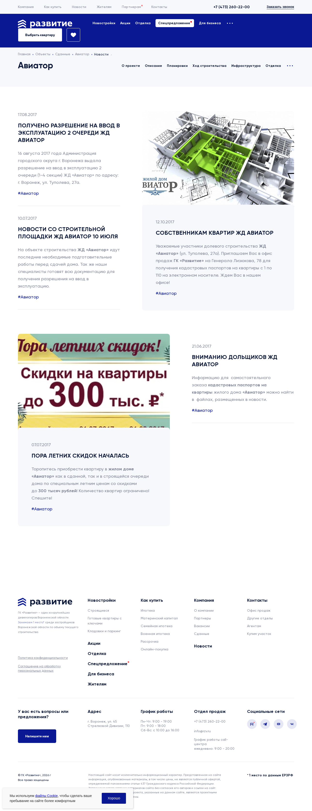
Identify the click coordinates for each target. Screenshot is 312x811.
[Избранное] (71, 35)
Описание (153, 66)
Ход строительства (209, 66)
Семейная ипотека (156, 626)
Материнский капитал (159, 618)
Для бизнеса (210, 23)
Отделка (143, 23)
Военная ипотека (155, 634)
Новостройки (104, 23)
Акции (125, 23)
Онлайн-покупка (154, 649)
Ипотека (148, 610)
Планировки (177, 66)
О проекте (131, 66)
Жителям (104, 7)
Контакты (159, 7)
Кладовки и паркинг (104, 631)
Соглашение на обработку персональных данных (39, 668)
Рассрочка (149, 641)
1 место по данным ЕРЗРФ (271, 775)
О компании (204, 610)
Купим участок (259, 634)
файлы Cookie (46, 796)
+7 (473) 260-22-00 (231, 7)
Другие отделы (260, 618)
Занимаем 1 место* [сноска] (31, 622)
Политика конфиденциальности (43, 658)
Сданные (201, 634)
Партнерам (131, 7)
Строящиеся (98, 610)
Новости (79, 7)
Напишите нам (37, 736)
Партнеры (202, 618)
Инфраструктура (246, 66)
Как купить (53, 7)
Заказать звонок (280, 7)
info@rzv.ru (202, 731)
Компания (26, 7)
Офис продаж (258, 610)
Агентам (254, 626)
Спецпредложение (174, 23)
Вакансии (202, 626)
